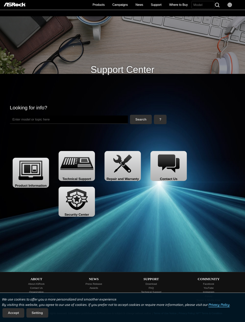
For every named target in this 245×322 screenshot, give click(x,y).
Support (156, 4)
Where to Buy (178, 4)
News (139, 4)
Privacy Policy (219, 304)
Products (99, 4)
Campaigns (120, 4)
